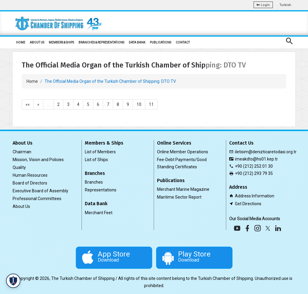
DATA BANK (137, 42)
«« (28, 104)
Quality (19, 167)
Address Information (254, 196)
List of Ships (96, 159)
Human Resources (30, 175)
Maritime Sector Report (179, 197)
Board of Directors (30, 183)
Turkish (285, 5)
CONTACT (183, 42)
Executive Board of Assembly (40, 190)
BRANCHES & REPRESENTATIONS (101, 42)
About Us (21, 206)
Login (263, 5)
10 (139, 104)
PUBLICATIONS (160, 42)
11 (151, 104)
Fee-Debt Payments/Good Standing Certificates (182, 163)
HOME (20, 42)
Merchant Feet (98, 212)
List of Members (100, 151)
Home (32, 81)
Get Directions (248, 203)
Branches (94, 182)
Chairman (22, 151)
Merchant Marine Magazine (183, 189)
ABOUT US (37, 42)
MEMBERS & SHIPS (61, 42)
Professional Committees (37, 198)
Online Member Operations (182, 151)
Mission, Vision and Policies (38, 159)
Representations (100, 190)
